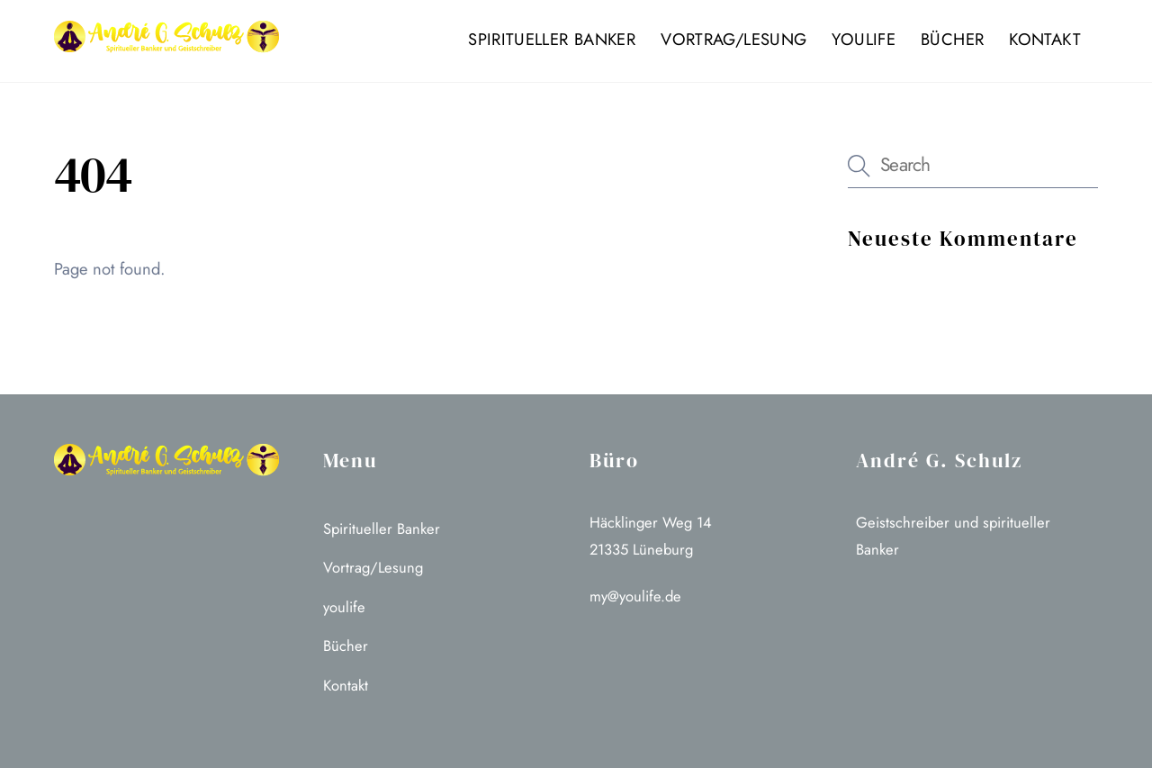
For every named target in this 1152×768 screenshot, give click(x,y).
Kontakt (1045, 39)
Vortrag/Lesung (733, 39)
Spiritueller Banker (551, 39)
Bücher (952, 39)
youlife (864, 39)
